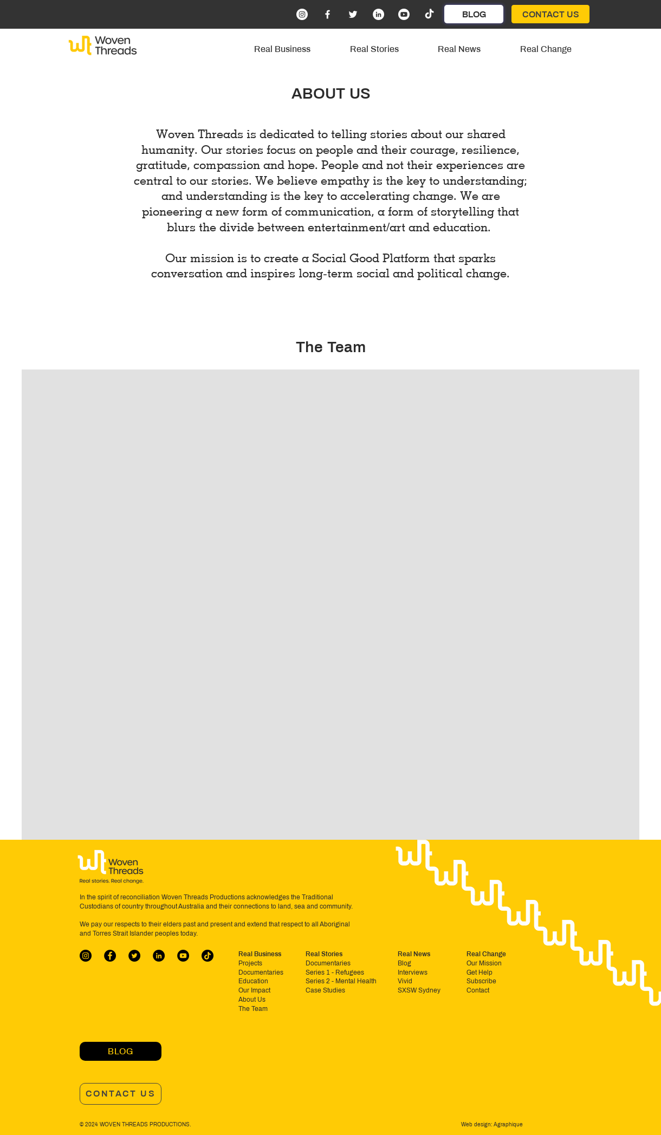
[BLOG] (473, 14)
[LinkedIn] (378, 14)
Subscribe (481, 981)
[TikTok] (429, 14)
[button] (282, 49)
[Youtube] (404, 14)
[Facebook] (327, 14)
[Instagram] (302, 14)
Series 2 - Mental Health (341, 981)
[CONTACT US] (550, 14)
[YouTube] (183, 956)
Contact (477, 990)
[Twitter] (353, 14)
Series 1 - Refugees (335, 972)
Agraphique (507, 1124)
